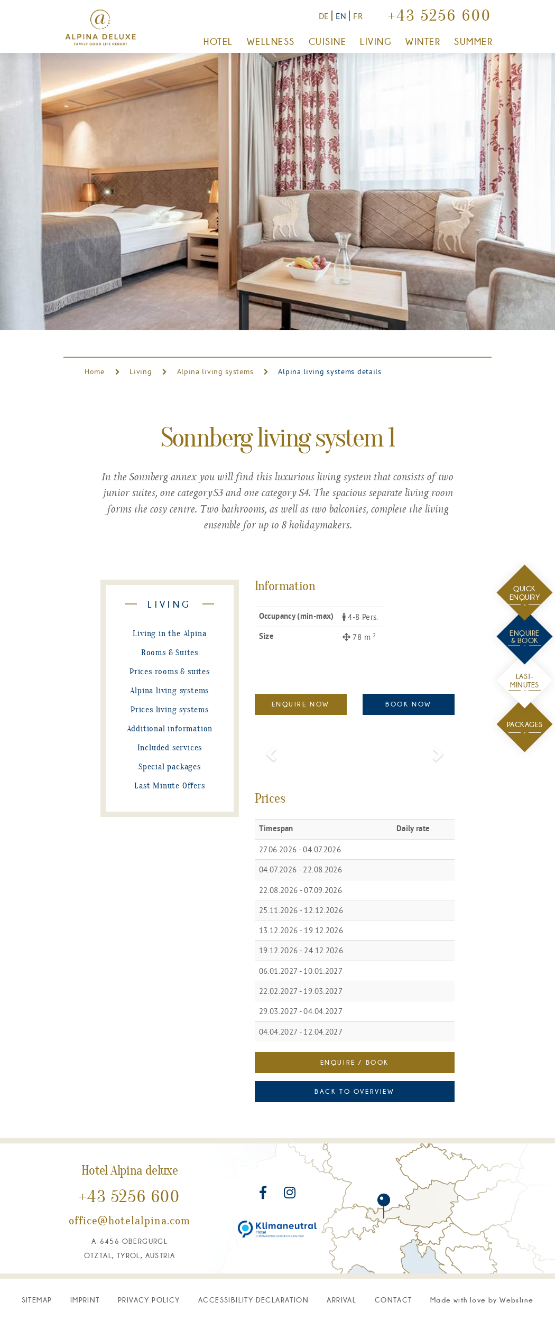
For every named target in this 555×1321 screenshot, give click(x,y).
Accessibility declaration (253, 1300)
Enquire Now (301, 704)
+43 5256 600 (440, 17)
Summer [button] (473, 41)
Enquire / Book (354, 1062)
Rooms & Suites (169, 653)
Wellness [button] (271, 41)
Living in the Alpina (169, 634)
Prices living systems (170, 710)
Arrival (341, 1300)
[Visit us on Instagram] (289, 1194)
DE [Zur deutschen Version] (324, 16)
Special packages (169, 767)
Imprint (85, 1300)
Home (96, 371)
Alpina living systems (215, 371)
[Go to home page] (100, 27)
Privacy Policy (149, 1300)
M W (481, 1300)
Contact (393, 1300)
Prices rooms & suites (170, 672)
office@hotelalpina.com (129, 1221)
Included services (169, 748)
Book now (408, 704)
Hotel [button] (218, 41)
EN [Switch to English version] (341, 16)
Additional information (170, 729)
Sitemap (37, 1300)
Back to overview (354, 1091)
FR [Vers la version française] (358, 16)
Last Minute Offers (169, 786)
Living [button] (376, 41)
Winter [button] (422, 41)
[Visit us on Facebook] (264, 1194)
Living (141, 371)
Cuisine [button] (327, 41)
